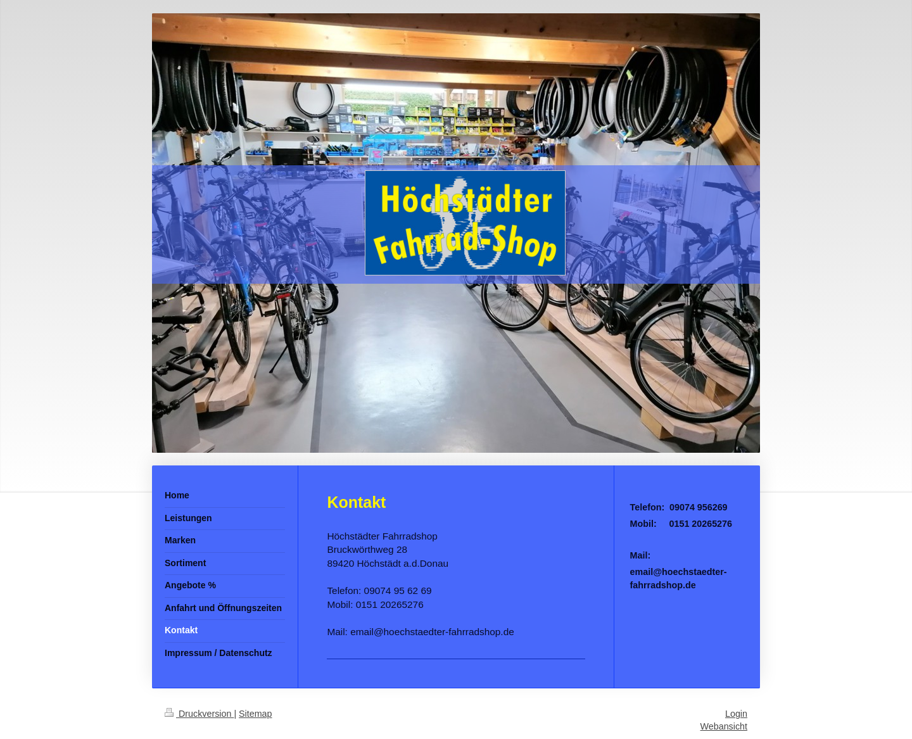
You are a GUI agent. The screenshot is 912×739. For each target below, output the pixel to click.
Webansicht (723, 726)
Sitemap (255, 714)
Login (736, 714)
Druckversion (199, 714)
